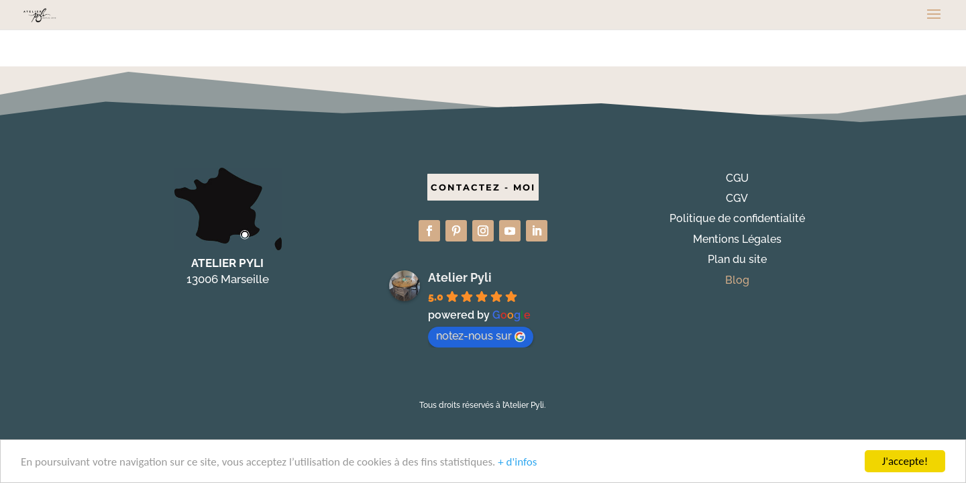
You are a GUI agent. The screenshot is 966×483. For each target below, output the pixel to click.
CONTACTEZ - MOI (483, 187)
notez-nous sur (480, 335)
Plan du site (737, 259)
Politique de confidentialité (737, 218)
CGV (737, 198)
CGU (737, 178)
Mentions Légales (737, 239)
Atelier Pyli (460, 277)
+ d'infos (517, 465)
